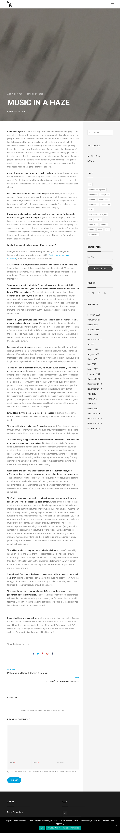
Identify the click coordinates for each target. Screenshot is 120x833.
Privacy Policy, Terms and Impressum (63, 828)
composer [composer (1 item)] (104, 194)
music (27, 644)
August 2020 (93, 354)
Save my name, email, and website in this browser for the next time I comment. (44, 771)
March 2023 (92, 334)
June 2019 (92, 399)
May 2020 (91, 364)
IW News (91, 161)
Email (36, 763)
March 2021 (92, 349)
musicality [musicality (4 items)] (93, 224)
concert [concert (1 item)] (92, 199)
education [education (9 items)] (105, 204)
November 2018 (94, 423)
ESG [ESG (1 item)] (91, 209)
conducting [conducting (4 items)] (104, 199)
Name (12, 763)
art (11, 644)
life (23, 644)
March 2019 (92, 409)
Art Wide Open (14, 94)
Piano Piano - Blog (15, 812)
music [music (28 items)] (98, 219)
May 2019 (91, 404)
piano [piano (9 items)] (91, 229)
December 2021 (94, 339)
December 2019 (94, 384)
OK (42, 828)
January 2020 (93, 379)
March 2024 (92, 325)
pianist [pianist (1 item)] (104, 224)
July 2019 (91, 394)
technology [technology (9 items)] (93, 234)
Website (60, 763)
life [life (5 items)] (90, 219)
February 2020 (93, 374)
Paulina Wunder (17, 111)
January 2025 (93, 320)
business (17, 644)
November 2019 (94, 389)
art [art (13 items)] (90, 184)
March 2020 (92, 369)
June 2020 (92, 359)
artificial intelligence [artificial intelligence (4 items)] (97, 190)
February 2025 (93, 315)
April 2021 (92, 344)
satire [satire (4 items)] (100, 229)
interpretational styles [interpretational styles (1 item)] (98, 214)
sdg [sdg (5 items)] (107, 229)
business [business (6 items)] (93, 194)
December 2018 (94, 418)
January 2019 (93, 413)
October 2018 (93, 428)
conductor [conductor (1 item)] (93, 204)
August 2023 (93, 330)
